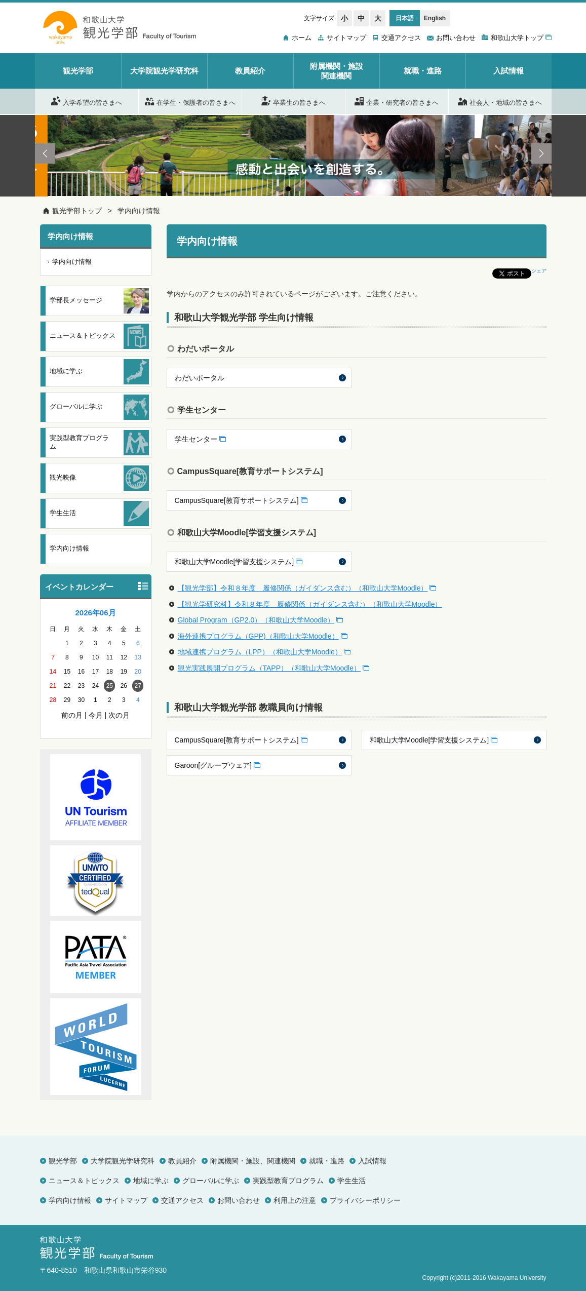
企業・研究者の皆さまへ (397, 100)
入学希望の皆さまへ (86, 100)
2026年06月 (95, 612)
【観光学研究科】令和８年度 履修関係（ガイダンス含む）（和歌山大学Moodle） (310, 604)
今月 (96, 715)
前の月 (72, 715)
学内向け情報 (139, 211)
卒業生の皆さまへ (293, 100)
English (435, 18)
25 (109, 685)
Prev (45, 153)
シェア (538, 270)
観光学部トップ (77, 211)
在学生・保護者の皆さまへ (190, 100)
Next (541, 153)
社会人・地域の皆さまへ (500, 100)
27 (138, 685)
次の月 (119, 715)
